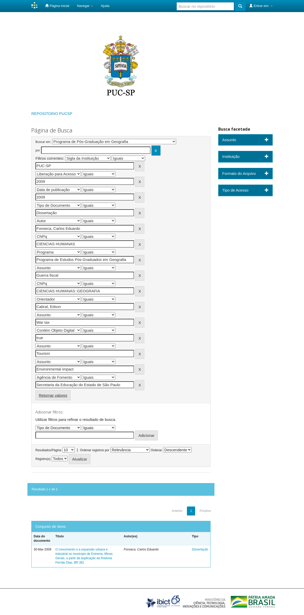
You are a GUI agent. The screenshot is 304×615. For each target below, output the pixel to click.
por (37, 150)
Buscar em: (43, 142)
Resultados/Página (48, 450)
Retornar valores (53, 395)
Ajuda (105, 6)
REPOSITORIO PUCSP (51, 113)
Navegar (85, 6)
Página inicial (57, 6)
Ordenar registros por (94, 450)
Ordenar (156, 450)
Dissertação (200, 549)
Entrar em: (261, 6)
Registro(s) (43, 459)
